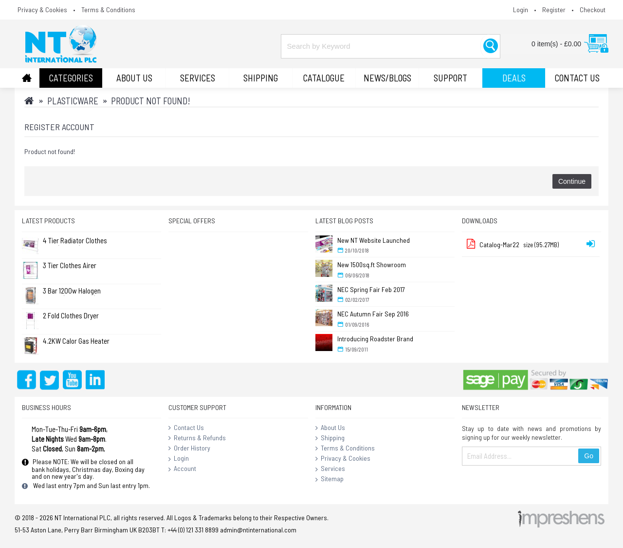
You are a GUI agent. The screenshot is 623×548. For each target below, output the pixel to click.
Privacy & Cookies (342, 459)
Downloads (479, 220)
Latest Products (48, 220)
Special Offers (191, 220)
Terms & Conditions (345, 448)
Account (182, 469)
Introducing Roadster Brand (375, 338)
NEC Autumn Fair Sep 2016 (373, 314)
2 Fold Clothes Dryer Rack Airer (71, 316)
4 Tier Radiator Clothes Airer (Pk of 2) (75, 241)
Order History (189, 448)
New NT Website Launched (373, 240)
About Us (330, 428)
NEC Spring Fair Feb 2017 (371, 289)
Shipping (330, 438)
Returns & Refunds (197, 438)
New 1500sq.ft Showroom (371, 264)
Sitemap (329, 479)
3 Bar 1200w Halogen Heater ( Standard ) (72, 291)
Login (178, 459)
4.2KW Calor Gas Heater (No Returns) (76, 341)
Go (588, 456)
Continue (572, 181)
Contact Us (186, 428)
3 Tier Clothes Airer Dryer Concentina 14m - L (75, 266)
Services (330, 469)
